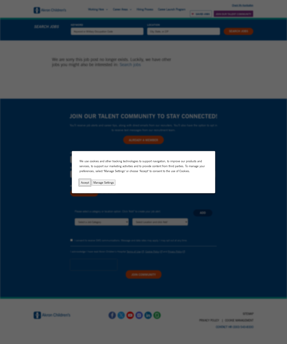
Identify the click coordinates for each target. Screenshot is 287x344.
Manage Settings (103, 182)
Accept (85, 182)
